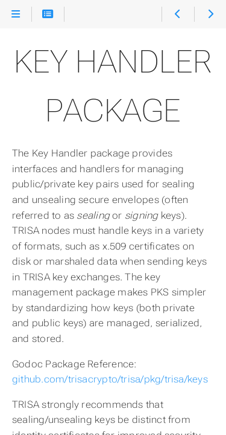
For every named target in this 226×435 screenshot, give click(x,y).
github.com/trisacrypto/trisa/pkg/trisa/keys (110, 379)
